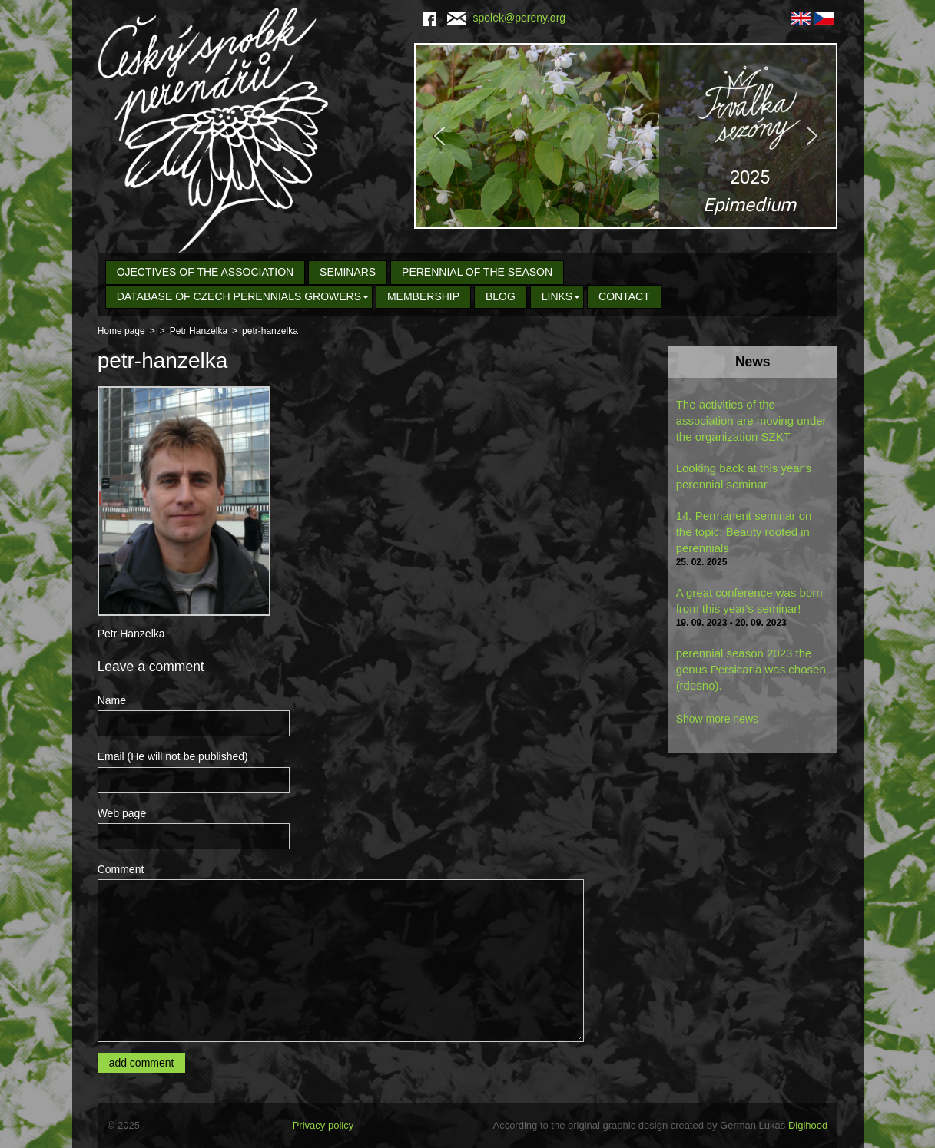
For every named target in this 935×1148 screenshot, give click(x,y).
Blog (501, 296)
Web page (122, 813)
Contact (624, 296)
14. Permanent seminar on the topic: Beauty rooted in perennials (744, 531)
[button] (626, 136)
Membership (423, 296)
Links (557, 296)
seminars (348, 272)
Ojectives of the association (205, 272)
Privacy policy (323, 1125)
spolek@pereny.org (506, 18)
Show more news (717, 719)
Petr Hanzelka (198, 331)
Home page (121, 331)
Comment (121, 869)
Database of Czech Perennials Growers (239, 296)
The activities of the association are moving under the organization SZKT (751, 420)
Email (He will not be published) (173, 756)
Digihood (807, 1125)
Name (112, 700)
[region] (626, 136)
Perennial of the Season (477, 272)
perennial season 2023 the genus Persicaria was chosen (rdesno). (751, 669)
